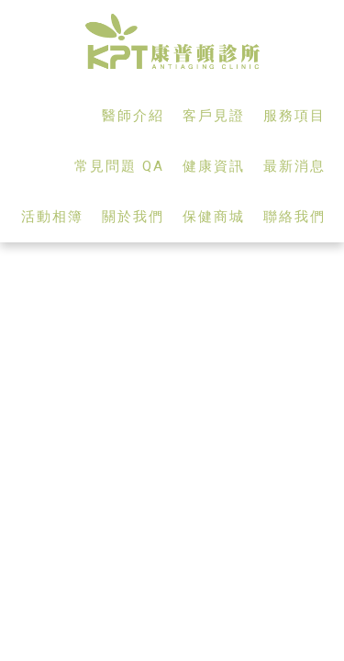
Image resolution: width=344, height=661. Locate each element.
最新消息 (294, 166)
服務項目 (294, 115)
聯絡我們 (294, 216)
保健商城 (214, 216)
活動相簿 (52, 216)
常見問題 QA (119, 166)
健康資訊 (214, 166)
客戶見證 (214, 115)
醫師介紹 (133, 115)
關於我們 (133, 216)
